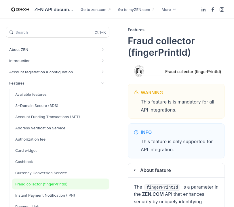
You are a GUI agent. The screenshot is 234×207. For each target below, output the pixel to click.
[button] (176, 170)
